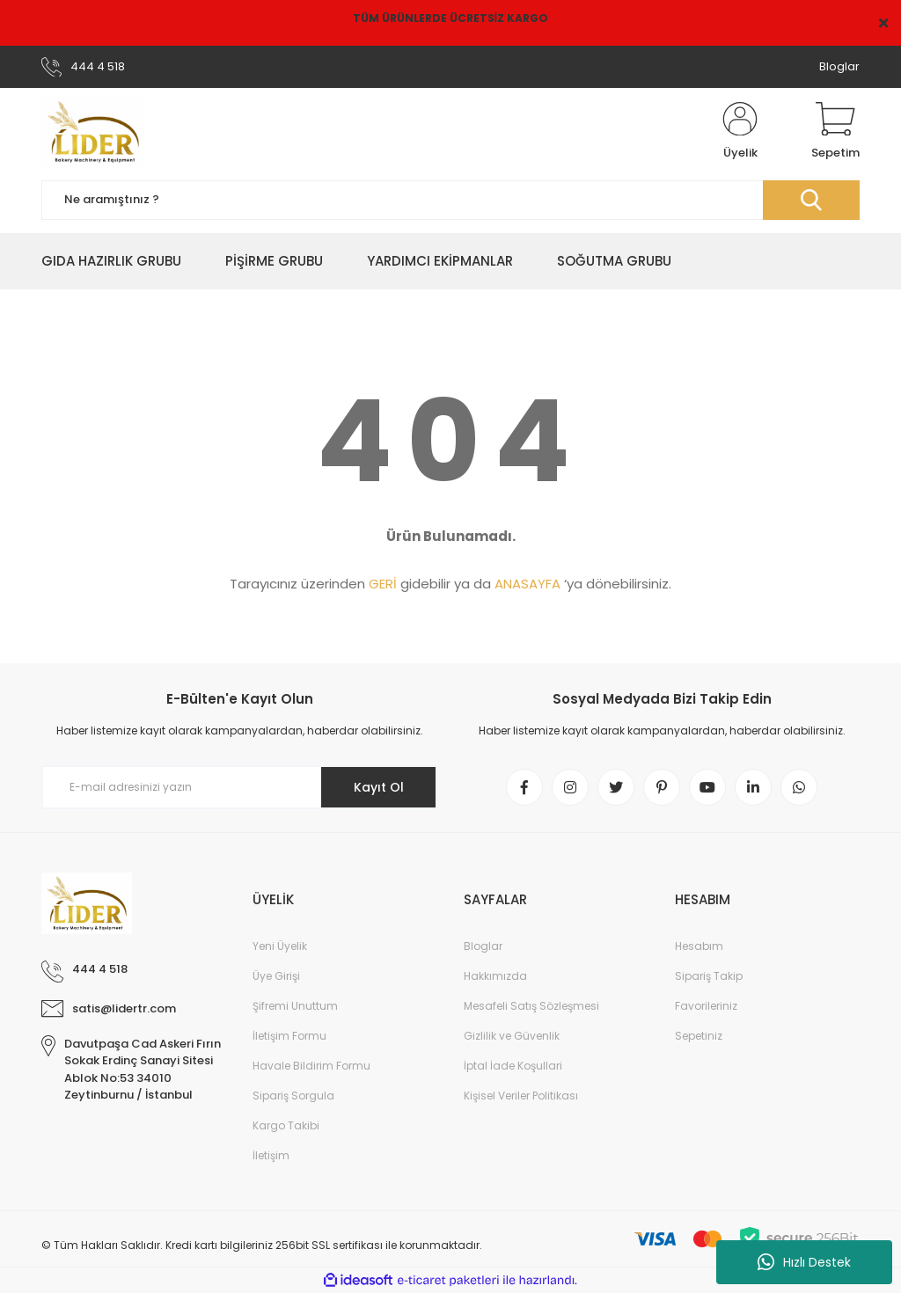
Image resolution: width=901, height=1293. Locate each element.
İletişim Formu (289, 1035)
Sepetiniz (698, 1035)
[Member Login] (740, 132)
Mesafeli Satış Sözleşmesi (531, 1005)
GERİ (383, 583)
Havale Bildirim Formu (311, 1065)
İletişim (271, 1155)
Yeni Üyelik (280, 946)
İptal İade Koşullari (513, 1065)
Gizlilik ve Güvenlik (512, 1035)
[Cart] (835, 132)
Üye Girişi (276, 975)
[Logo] (93, 132)
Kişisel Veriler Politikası (521, 1095)
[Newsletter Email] (239, 787)
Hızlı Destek (804, 1262)
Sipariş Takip (709, 975)
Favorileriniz (706, 1005)
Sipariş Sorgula (293, 1095)
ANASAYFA (527, 583)
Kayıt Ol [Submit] (379, 787)
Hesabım (699, 946)
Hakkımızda (495, 975)
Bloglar (839, 66)
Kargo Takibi (286, 1125)
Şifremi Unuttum (295, 1005)
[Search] (450, 200)
